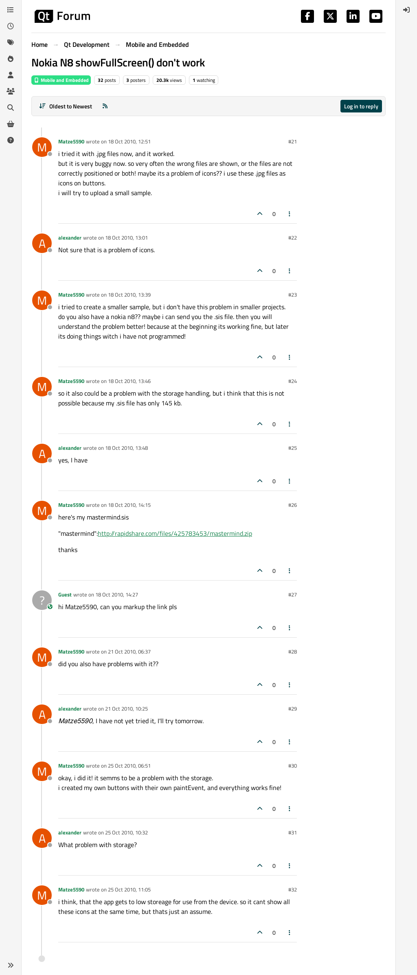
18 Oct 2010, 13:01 (126, 237)
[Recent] (10, 26)
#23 (292, 295)
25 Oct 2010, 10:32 (126, 832)
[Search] (10, 107)
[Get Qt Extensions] (10, 123)
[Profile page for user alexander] (42, 243)
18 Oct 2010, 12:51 (129, 141)
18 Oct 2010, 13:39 (129, 295)
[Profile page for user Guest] (42, 600)
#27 (292, 594)
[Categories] (10, 9)
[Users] (10, 74)
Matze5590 (71, 141)
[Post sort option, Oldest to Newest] (65, 106)
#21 (292, 141)
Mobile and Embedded (61, 80)
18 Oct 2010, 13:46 (129, 381)
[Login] (406, 9)
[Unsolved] (10, 140)
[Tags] (10, 42)
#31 (292, 832)
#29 (292, 708)
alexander (69, 237)
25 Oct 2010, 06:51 (129, 766)
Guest (65, 594)
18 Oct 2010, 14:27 (116, 594)
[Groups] (10, 91)
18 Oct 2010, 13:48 (126, 448)
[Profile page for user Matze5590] (42, 147)
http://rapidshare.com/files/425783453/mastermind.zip (175, 533)
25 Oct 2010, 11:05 (129, 889)
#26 (292, 505)
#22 (292, 237)
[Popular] (10, 58)
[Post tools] (290, 213)
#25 (292, 448)
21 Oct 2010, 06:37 (129, 651)
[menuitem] (406, 9)
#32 (292, 889)
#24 (292, 381)
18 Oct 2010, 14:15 (129, 505)
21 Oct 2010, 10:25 (126, 708)
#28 (292, 651)
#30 (292, 766)
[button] (10, 965)
